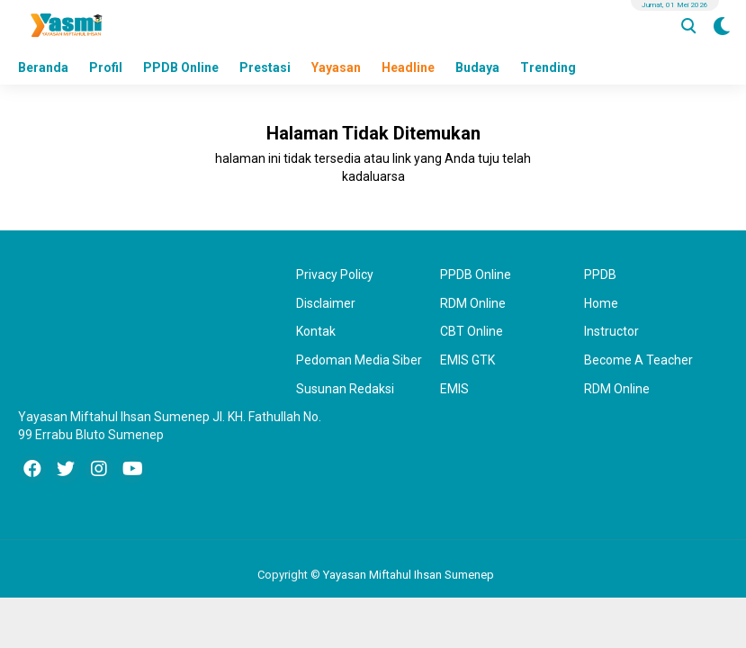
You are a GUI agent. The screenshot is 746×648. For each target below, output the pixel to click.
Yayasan (336, 67)
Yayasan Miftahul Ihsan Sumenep (408, 574)
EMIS (454, 389)
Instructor (611, 331)
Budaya (477, 67)
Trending (548, 67)
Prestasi (265, 67)
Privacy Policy (334, 274)
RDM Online (473, 303)
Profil (105, 67)
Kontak (316, 331)
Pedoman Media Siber (359, 360)
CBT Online (471, 331)
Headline (408, 67)
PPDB (600, 274)
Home (601, 303)
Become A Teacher (638, 360)
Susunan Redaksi (345, 389)
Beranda (43, 67)
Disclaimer (325, 303)
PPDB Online (181, 67)
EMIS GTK (467, 360)
